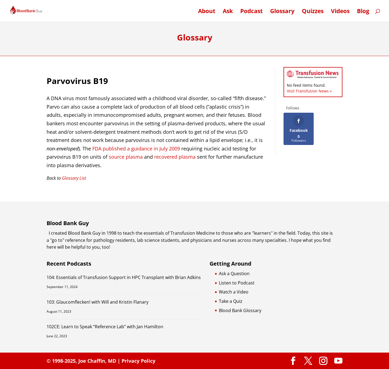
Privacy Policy (138, 361)
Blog (363, 12)
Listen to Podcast (236, 283)
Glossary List (74, 178)
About (206, 12)
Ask (228, 12)
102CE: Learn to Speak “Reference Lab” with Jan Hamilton (105, 327)
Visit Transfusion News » (309, 91)
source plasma (126, 156)
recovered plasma (175, 156)
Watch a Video (233, 292)
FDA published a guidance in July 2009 (136, 148)
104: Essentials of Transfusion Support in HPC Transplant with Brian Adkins (124, 277)
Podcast (251, 12)
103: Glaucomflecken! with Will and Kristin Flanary (97, 302)
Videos (340, 12)
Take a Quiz (230, 301)
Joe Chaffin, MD (97, 361)
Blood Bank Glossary (240, 310)
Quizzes (313, 12)
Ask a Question (234, 274)
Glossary (282, 12)
